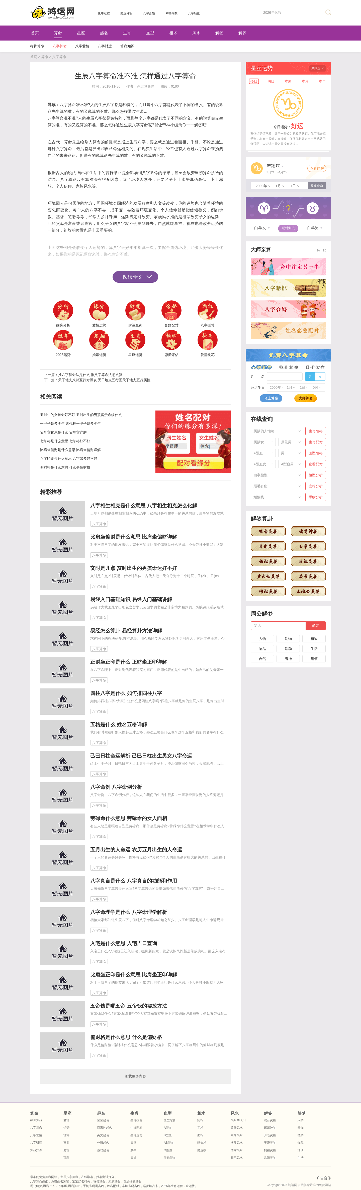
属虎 (133, 1157)
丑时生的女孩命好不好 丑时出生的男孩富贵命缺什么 (81, 415)
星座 (81, 33)
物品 (262, 649)
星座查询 (317, 186)
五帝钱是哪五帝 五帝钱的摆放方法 (128, 1006)
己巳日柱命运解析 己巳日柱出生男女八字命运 (141, 755)
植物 (314, 639)
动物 (288, 639)
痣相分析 (316, 486)
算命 (58, 33)
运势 (66, 1127)
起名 (104, 33)
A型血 (168, 1127)
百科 (66, 1157)
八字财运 (105, 46)
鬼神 (288, 659)
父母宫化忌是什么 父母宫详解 (63, 432)
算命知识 (127, 46)
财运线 (201, 1150)
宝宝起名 (103, 1120)
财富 (66, 1150)
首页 (35, 33)
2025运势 (63, 355)
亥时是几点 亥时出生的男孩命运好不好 (133, 568)
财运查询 (135, 325)
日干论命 (315, 367)
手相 (200, 1127)
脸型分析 (316, 475)
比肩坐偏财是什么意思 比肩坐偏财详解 (70, 450)
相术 (173, 33)
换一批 (321, 250)
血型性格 (316, 453)
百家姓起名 (104, 1127)
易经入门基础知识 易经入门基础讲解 (131, 599)
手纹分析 (316, 497)
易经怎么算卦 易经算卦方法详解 (126, 630)
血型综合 (170, 1120)
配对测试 (288, 228)
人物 (262, 639)
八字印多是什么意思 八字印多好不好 (68, 459)
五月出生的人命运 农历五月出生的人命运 (136, 849)
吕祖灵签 (270, 1157)
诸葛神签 (270, 1127)
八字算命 (60, 46)
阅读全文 (133, 277)
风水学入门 (238, 1120)
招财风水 (237, 1150)
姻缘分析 (63, 325)
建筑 (314, 659)
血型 (150, 33)
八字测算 (208, 325)
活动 (288, 649)
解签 (219, 33)
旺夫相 (201, 1142)
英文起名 (103, 1135)
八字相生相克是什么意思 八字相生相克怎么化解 (143, 505)
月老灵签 (270, 1135)
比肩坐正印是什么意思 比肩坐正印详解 (133, 974)
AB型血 (169, 1142)
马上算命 (271, 398)
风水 (196, 33)
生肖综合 (136, 1120)
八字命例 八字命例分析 (116, 787)
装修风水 (237, 1127)
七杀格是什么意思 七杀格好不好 (65, 441)
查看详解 (317, 168)
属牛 (133, 1150)
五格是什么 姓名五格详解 (118, 724)
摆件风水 (237, 1142)
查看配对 (316, 464)
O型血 (168, 1150)
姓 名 (258, 376)
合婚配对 (171, 325)
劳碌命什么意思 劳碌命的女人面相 (128, 818)
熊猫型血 (170, 1157)
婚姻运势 (99, 355)
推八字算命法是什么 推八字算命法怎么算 (90, 375)
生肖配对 (316, 442)
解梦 (242, 33)
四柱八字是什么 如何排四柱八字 (126, 693)
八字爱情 (82, 46)
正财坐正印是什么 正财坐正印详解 (128, 662)
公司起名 (103, 1142)
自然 (262, 659)
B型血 (168, 1135)
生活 (314, 649)
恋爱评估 (171, 355)
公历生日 (258, 387)
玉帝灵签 (270, 1142)
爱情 (66, 1120)
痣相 (200, 1120)
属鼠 (133, 1142)
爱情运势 (99, 325)
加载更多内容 (135, 1076)
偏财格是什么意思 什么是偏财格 (65, 467)
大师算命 (306, 398)
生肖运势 (136, 1135)
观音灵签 (270, 1120)
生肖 (127, 33)
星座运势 (135, 355)
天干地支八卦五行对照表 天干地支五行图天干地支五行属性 (104, 380)
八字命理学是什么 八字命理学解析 (128, 912)
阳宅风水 (237, 1157)
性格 (66, 1135)
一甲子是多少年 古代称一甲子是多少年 (70, 424)
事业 (66, 1142)
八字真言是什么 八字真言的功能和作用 (133, 881)
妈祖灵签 (270, 1150)
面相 (200, 1135)
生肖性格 (316, 431)
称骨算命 (37, 46)
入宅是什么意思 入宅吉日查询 (123, 943)
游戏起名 (103, 1150)
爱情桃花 (208, 355)
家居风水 (237, 1135)
